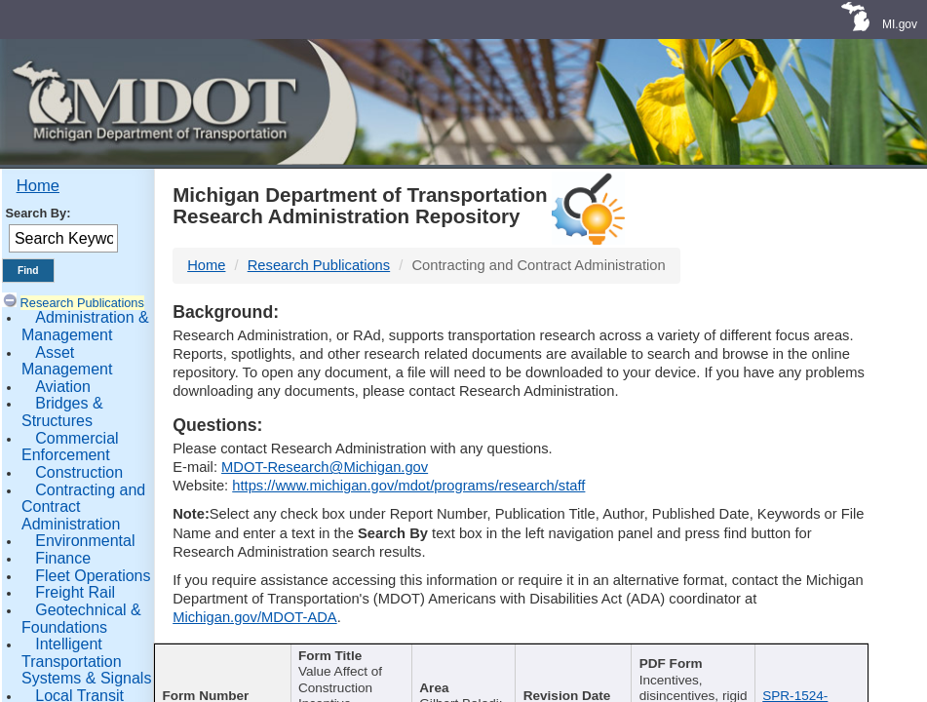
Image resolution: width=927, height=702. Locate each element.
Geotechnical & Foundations (81, 619)
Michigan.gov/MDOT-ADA (255, 617)
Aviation (63, 386)
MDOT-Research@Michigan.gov (324, 467)
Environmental (85, 540)
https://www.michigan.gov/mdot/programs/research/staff (408, 485)
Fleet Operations (92, 575)
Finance (63, 558)
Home (38, 185)
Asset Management (66, 361)
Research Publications (82, 302)
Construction (79, 472)
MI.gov (899, 24)
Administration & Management (85, 326)
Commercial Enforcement (70, 447)
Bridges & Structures (62, 412)
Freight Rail (75, 592)
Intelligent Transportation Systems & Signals (86, 661)
